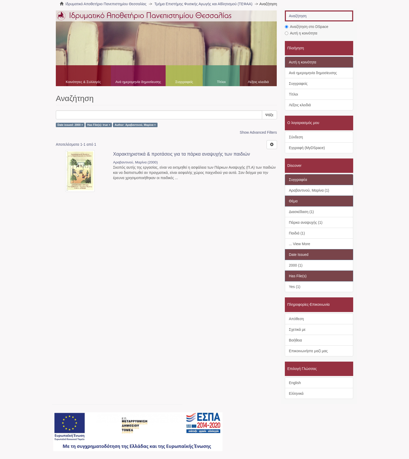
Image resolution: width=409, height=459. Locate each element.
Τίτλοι (221, 82)
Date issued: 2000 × (70, 124)
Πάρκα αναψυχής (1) (306, 222)
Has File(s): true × (98, 124)
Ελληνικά (296, 393)
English (295, 383)
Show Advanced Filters (258, 132)
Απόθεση (296, 319)
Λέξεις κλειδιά (258, 82)
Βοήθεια (295, 340)
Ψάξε (269, 115)
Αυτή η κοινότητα (301, 33)
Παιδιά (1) (297, 233)
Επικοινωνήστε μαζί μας (308, 351)
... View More (299, 244)
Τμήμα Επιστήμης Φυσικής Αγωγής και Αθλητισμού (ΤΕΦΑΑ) (203, 4)
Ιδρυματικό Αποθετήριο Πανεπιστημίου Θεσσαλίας (106, 4)
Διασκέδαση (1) (301, 212)
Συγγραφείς (184, 82)
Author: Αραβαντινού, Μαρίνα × (135, 124)
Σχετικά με (297, 329)
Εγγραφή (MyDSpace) (307, 148)
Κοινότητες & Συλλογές (83, 82)
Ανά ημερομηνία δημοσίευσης (138, 82)
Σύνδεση (296, 137)
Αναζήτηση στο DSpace (306, 27)
